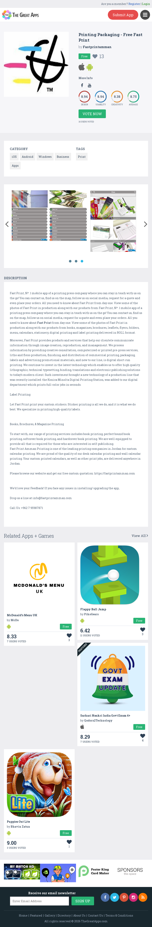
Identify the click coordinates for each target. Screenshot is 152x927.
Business (63, 157)
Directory (64, 915)
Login (146, 4)
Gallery (50, 915)
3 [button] (82, 261)
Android (27, 157)
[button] (6, 223)
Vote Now (92, 113)
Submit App (123, 14)
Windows (45, 157)
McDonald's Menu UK (22, 615)
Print (82, 157)
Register (134, 4)
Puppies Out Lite (18, 821)
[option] (49, 216)
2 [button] (76, 261)
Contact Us (95, 915)
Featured (36, 915)
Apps (15, 165)
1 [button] (70, 261)
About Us (79, 915)
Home (23, 915)
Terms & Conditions (119, 915)
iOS (14, 157)
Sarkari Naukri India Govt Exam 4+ (105, 715)
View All (140, 536)
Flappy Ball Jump (93, 609)
